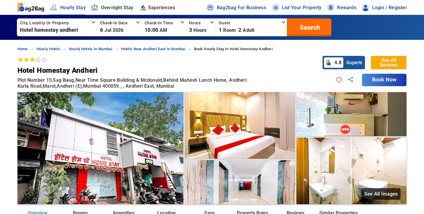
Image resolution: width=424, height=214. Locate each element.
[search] (309, 27)
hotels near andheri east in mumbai (153, 49)
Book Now (384, 80)
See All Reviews (389, 62)
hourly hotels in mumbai (90, 49)
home (23, 49)
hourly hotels (48, 49)
